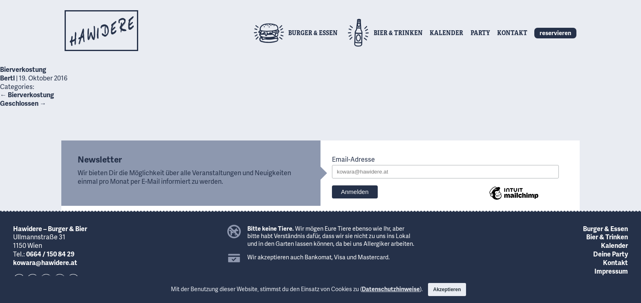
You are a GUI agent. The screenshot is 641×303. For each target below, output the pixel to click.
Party (480, 32)
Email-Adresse (353, 159)
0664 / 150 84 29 (50, 253)
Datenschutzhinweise (391, 289)
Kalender (446, 32)
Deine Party (610, 253)
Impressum (611, 271)
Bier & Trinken (607, 236)
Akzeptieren (447, 289)
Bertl (7, 77)
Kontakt (512, 32)
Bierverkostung (23, 69)
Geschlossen (23, 103)
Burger (313, 32)
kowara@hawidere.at (45, 262)
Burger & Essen (605, 228)
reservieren (555, 33)
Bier (398, 32)
